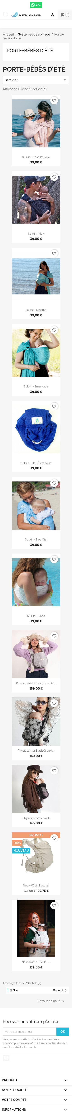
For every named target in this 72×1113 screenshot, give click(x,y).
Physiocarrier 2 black (36, 818)
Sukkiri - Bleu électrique (36, 463)
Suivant (60, 990)
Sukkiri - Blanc (36, 616)
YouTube (6, 1058)
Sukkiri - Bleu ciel (36, 539)
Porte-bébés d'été (30, 50)
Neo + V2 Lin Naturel (36, 885)
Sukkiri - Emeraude (36, 386)
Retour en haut (51, 1001)
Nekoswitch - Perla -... (36, 962)
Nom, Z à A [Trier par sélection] (36, 80)
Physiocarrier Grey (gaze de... (36, 683)
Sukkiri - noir (36, 233)
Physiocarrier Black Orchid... (36, 750)
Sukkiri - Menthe (36, 310)
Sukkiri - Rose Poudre (36, 157)
